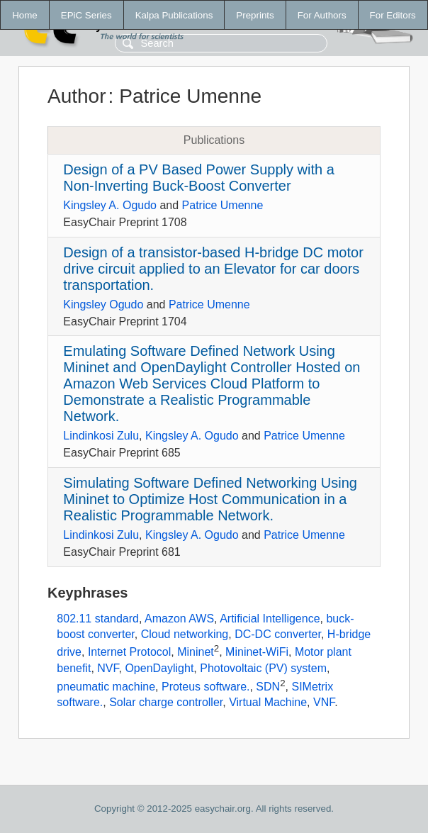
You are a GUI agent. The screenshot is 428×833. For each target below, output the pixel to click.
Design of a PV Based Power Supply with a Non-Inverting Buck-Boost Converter (198, 178)
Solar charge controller (166, 702)
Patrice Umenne (223, 205)
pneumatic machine (106, 687)
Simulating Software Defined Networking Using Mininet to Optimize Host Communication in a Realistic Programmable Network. (210, 499)
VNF (323, 702)
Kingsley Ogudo (103, 304)
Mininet (195, 653)
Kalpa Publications (174, 15)
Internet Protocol (129, 653)
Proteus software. (206, 687)
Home (25, 15)
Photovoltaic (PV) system (263, 668)
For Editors (393, 15)
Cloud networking (185, 634)
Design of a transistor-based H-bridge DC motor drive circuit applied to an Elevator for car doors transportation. (213, 269)
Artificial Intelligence (270, 619)
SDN (268, 687)
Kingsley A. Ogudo (110, 205)
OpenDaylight (159, 668)
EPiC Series (86, 15)
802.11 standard (98, 619)
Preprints (255, 15)
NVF (107, 668)
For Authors (322, 15)
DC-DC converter (278, 634)
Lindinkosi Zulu (101, 436)
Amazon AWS (179, 619)
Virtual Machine (268, 702)
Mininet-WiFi (256, 653)
